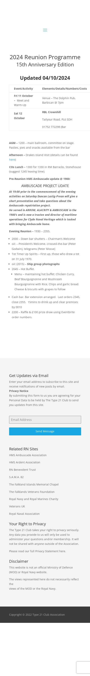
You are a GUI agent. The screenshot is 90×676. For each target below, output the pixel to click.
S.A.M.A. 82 (16, 477)
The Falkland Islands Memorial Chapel (34, 484)
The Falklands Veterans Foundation (32, 492)
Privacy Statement (46, 551)
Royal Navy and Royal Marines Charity (33, 499)
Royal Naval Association (24, 514)
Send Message (45, 431)
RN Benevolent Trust (22, 469)
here (12, 159)
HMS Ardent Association (24, 462)
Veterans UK (17, 506)
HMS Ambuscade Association (28, 455)
